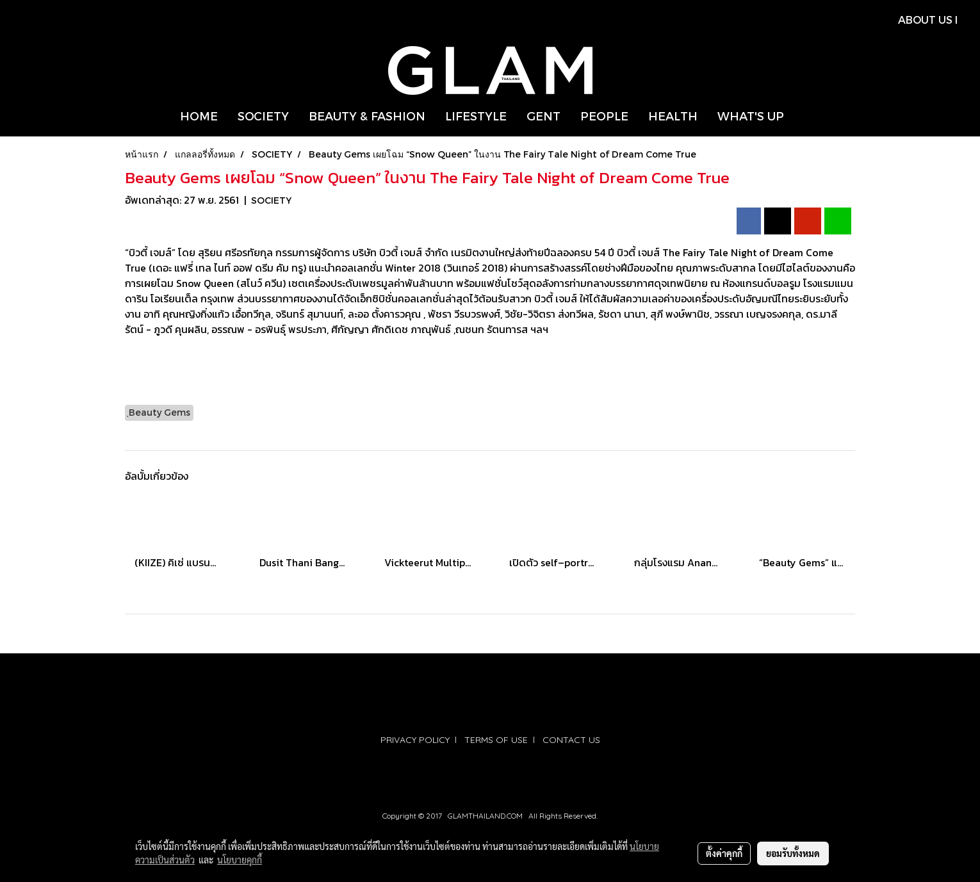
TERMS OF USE (496, 740)
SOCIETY (263, 115)
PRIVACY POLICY (415, 740)
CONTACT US (571, 740)
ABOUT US (925, 19)
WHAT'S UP (750, 115)
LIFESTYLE (476, 115)
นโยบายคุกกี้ (239, 859)
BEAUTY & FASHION (367, 115)
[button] (805, 116)
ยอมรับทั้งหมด (793, 853)
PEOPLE (604, 115)
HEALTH (673, 115)
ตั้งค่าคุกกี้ (724, 853)
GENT (543, 115)
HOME (199, 115)
